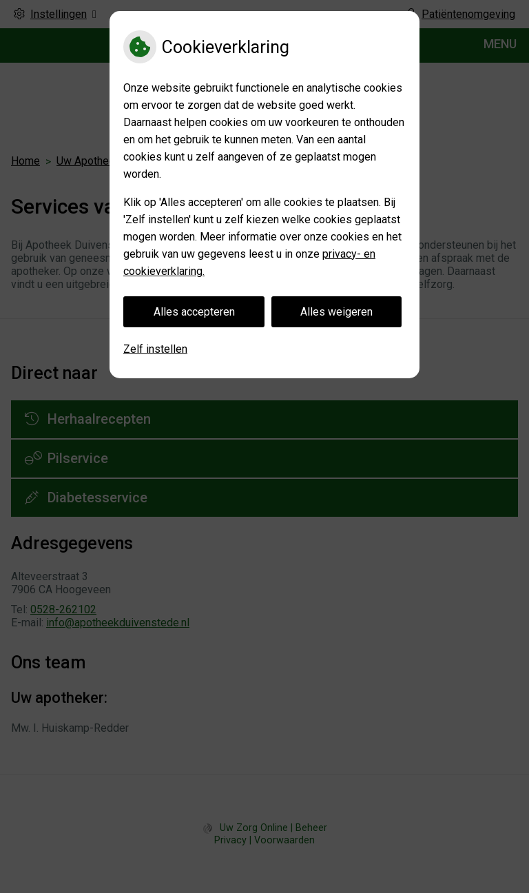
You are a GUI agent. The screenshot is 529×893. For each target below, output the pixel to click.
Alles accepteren (194, 311)
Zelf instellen (155, 349)
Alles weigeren (336, 311)
